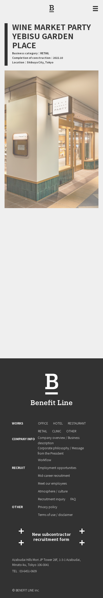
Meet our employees (52, 483)
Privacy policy (47, 507)
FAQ (73, 499)
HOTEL (58, 423)
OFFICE (43, 423)
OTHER (71, 431)
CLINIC (56, 431)
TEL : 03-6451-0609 (24, 571)
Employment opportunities (57, 467)
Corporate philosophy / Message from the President (61, 450)
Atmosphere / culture (53, 491)
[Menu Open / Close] (95, 8)
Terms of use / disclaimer (55, 514)
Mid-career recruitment (54, 475)
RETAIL (42, 431)
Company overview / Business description (59, 440)
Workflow (44, 460)
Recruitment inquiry (51, 499)
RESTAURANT (77, 423)
